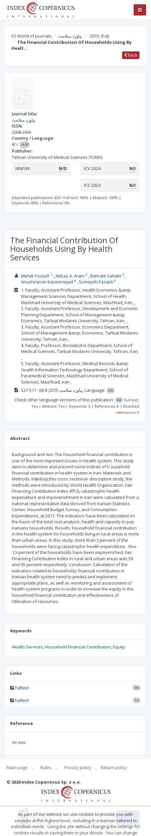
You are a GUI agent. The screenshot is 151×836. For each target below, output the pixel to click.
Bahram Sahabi (105, 276)
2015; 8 (99, 36)
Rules (46, 767)
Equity (119, 647)
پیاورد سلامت (70, 36)
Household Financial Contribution (78, 647)
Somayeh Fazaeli (96, 282)
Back (131, 55)
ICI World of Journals (31, 36)
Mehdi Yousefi (35, 276)
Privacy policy (77, 767)
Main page (17, 767)
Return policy (114, 767)
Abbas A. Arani (69, 276)
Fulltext (22, 688)
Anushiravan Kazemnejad (47, 282)
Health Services (27, 647)
